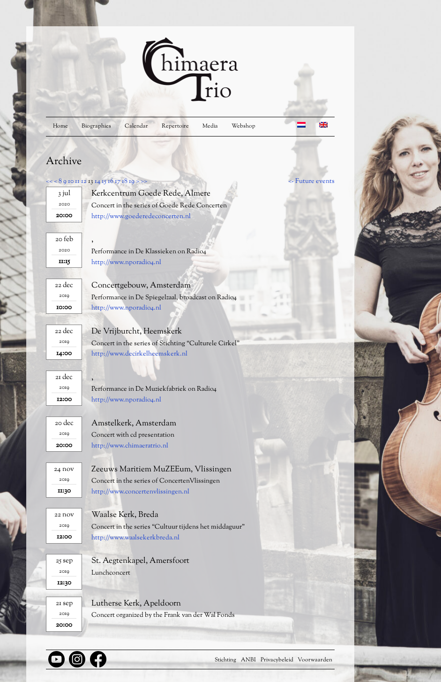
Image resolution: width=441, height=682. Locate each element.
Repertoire (175, 126)
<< (49, 181)
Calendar (136, 126)
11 (77, 181)
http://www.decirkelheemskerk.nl (139, 354)
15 (104, 181)
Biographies (96, 126)
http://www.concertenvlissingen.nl (140, 492)
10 (71, 181)
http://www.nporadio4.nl (126, 262)
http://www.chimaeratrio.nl (129, 446)
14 (97, 181)
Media (210, 126)
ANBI (248, 660)
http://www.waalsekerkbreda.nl (135, 538)
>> (144, 181)
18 (124, 181)
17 (117, 181)
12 (84, 181)
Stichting (225, 660)
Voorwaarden (315, 660)
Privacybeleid (277, 660)
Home (60, 126)
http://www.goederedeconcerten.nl (141, 216)
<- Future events (311, 181)
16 (110, 181)
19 (132, 181)
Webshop (243, 126)
